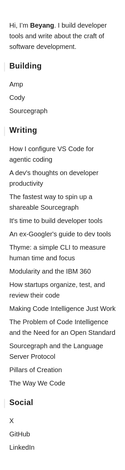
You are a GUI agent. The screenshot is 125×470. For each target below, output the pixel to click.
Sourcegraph (28, 111)
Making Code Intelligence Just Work (62, 308)
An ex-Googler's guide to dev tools (60, 234)
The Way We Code (37, 383)
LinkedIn (22, 447)
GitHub (19, 434)
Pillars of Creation (35, 369)
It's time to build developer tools (56, 220)
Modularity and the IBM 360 (50, 271)
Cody (17, 97)
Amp (16, 84)
